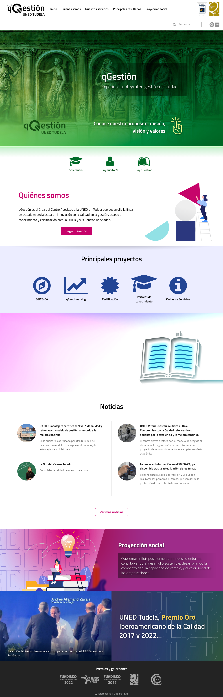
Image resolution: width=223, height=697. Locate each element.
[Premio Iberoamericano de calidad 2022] (67, 680)
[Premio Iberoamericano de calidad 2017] (111, 680)
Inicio (53, 9)
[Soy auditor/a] (109, 165)
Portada (21, 24)
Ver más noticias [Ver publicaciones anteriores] (111, 512)
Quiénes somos (71, 9)
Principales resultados (127, 9)
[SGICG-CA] (41, 289)
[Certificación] (109, 289)
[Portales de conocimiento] (144, 289)
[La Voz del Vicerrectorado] (61, 471)
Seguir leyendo (76, 231)
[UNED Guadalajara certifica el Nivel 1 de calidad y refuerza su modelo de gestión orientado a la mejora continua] (61, 438)
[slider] (111, 88)
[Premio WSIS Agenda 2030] (89, 680)
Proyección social (156, 9)
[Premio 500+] (133, 680)
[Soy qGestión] (144, 165)
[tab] (111, 560)
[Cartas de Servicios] (178, 289)
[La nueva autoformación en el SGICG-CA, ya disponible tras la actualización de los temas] (162, 473)
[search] (190, 24)
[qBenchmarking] (75, 289)
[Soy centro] (75, 165)
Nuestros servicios (97, 9)
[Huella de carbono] (155, 680)
